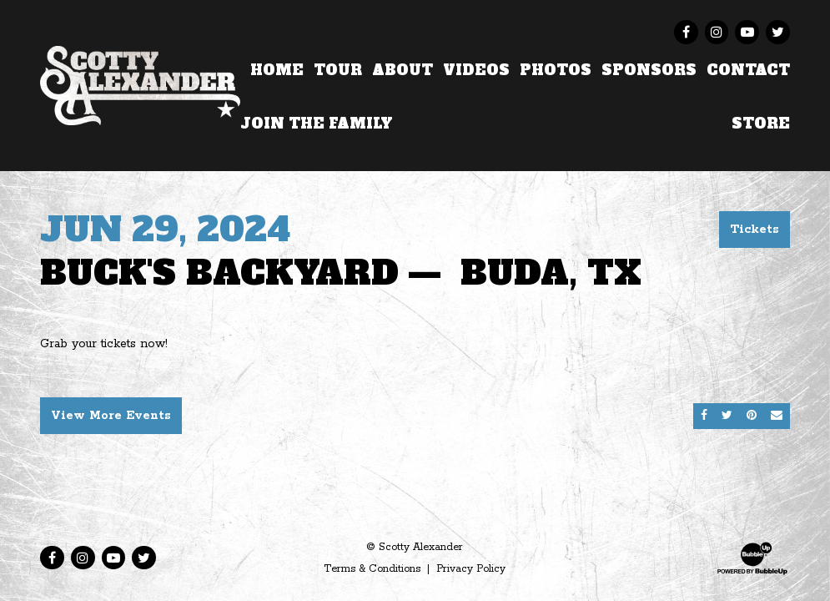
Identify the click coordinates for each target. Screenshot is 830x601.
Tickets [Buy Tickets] (754, 229)
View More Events (111, 415)
